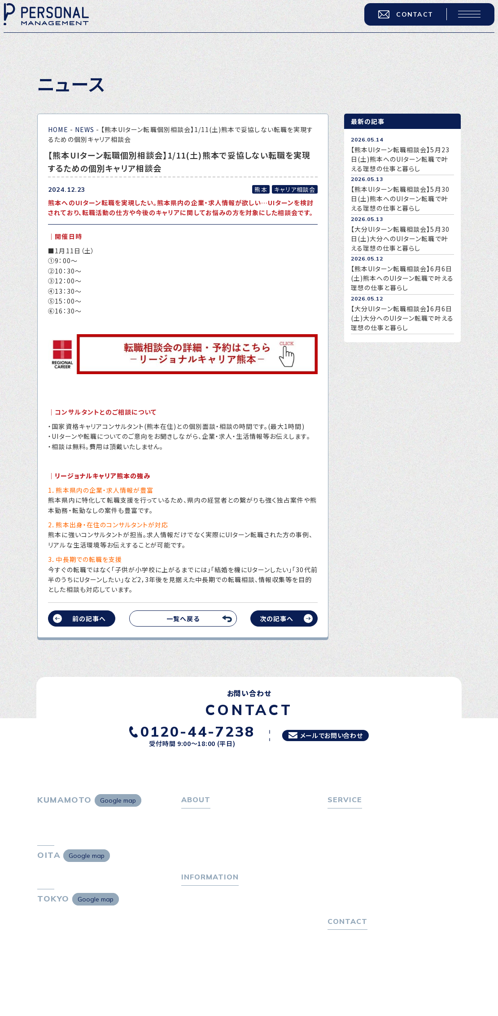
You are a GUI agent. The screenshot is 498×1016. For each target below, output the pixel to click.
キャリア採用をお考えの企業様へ (376, 871)
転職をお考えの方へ (357, 817)
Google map (118, 800)
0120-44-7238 (187, 730)
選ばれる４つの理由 (360, 884)
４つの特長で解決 (356, 897)
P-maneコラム (203, 917)
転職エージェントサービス (369, 830)
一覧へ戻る (183, 618)
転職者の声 (347, 856)
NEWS (84, 129)
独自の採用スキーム (360, 910)
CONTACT (400, 19)
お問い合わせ (347, 958)
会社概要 (198, 843)
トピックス (195, 904)
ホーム (191, 817)
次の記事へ (276, 618)
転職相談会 (348, 843)
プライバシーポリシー (359, 971)
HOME (58, 129)
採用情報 (198, 856)
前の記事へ (89, 618)
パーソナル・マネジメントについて (229, 830)
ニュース (193, 930)
